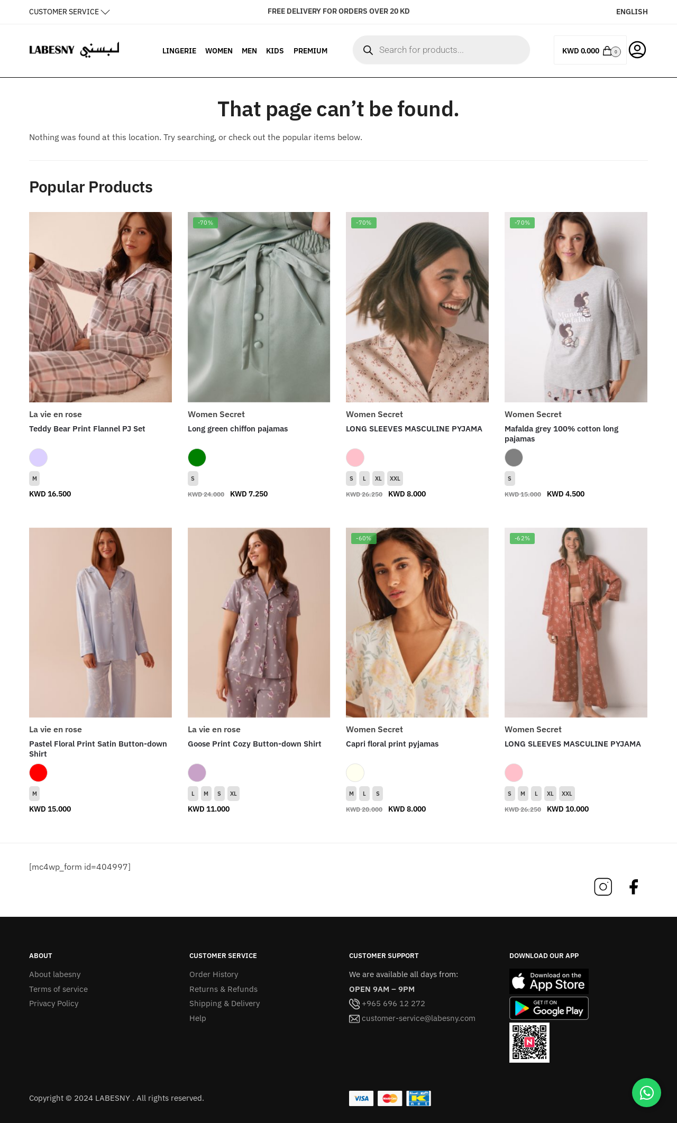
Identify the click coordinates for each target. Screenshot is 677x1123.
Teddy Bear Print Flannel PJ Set (87, 429)
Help (197, 1018)
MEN (249, 51)
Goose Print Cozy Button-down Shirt (255, 744)
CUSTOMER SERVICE (64, 11)
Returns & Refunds (223, 989)
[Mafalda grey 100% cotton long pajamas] (576, 307)
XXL (395, 478)
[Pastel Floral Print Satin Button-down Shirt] (100, 623)
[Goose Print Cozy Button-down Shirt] (259, 623)
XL (378, 478)
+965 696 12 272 (387, 1003)
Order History (213, 974)
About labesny (54, 974)
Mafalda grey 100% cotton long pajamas (561, 434)
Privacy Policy (53, 1003)
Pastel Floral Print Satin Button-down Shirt (98, 749)
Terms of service (58, 989)
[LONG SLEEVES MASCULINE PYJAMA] (417, 307)
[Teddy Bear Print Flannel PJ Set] (100, 307)
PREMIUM (310, 51)
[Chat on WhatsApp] (646, 1092)
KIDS (275, 51)
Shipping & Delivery (224, 1003)
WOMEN (219, 51)
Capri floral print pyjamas (392, 744)
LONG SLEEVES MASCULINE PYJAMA (414, 429)
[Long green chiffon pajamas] (259, 307)
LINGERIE (179, 51)
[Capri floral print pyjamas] (417, 623)
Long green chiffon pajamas (238, 429)
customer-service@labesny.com (412, 1018)
